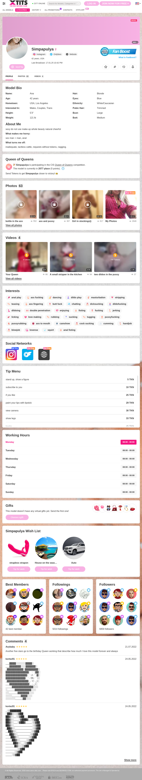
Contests (67, 10)
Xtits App (81, 9)
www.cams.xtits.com (33, 770)
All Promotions (53, 9)
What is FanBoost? (128, 57)
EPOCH (53, 770)
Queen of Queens (64, 165)
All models (8, 10)
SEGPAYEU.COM (65, 770)
